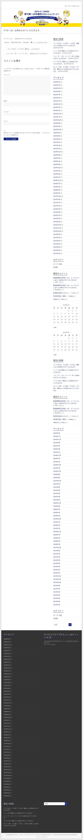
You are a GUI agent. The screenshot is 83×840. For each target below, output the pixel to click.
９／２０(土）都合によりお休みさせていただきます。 (19, 820)
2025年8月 (56, 91)
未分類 (27, 42)
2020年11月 (57, 152)
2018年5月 (56, 186)
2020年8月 (56, 155)
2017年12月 (57, 196)
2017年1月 (56, 206)
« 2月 (54, 327)
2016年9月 (56, 209)
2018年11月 (57, 180)
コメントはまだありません (39, 42)
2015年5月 (56, 244)
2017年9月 (56, 199)
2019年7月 (56, 171)
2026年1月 (56, 85)
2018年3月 (56, 193)
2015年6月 (56, 240)
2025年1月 (56, 101)
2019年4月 (56, 174)
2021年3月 (56, 145)
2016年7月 (56, 215)
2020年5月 (56, 161)
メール (6, 112)
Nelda (71, 296)
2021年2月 (56, 148)
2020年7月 (56, 158)
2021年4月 (56, 142)
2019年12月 (57, 167)
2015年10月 (57, 231)
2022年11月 (57, 120)
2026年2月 (56, 82)
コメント (7, 74)
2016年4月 (56, 221)
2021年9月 (56, 132)
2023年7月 (56, 117)
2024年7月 (56, 107)
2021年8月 (56, 136)
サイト (6, 121)
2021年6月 (56, 139)
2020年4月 (56, 164)
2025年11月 (57, 88)
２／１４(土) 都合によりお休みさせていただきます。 (19, 813)
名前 (5, 101)
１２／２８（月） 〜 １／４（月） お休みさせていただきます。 (26, 54)
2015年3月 (56, 250)
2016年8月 (56, 212)
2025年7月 (56, 94)
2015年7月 (56, 237)
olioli (7, 42)
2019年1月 (56, 177)
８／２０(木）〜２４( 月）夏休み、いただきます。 (23, 49)
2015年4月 (56, 247)
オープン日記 (57, 264)
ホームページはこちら (72, 6)
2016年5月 (56, 218)
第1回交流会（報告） (60, 296)
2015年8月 (56, 234)
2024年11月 (57, 104)
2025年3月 (56, 98)
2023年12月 (57, 113)
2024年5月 (56, 110)
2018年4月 (56, 190)
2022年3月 (56, 126)
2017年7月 (56, 202)
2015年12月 (57, 225)
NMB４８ (56, 299)
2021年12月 (57, 129)
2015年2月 (56, 253)
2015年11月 (57, 228)
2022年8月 (56, 123)
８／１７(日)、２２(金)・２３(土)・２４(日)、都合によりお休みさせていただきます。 (66, 69)
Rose (63, 299)
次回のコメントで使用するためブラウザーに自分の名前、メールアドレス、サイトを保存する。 (27, 134)
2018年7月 (56, 183)
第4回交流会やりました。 (61, 293)
